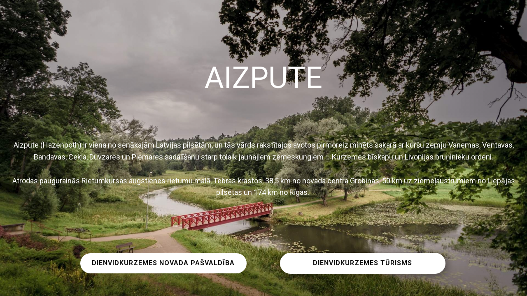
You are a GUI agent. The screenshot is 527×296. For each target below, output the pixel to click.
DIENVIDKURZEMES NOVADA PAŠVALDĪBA (163, 263)
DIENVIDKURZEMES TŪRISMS (362, 263)
